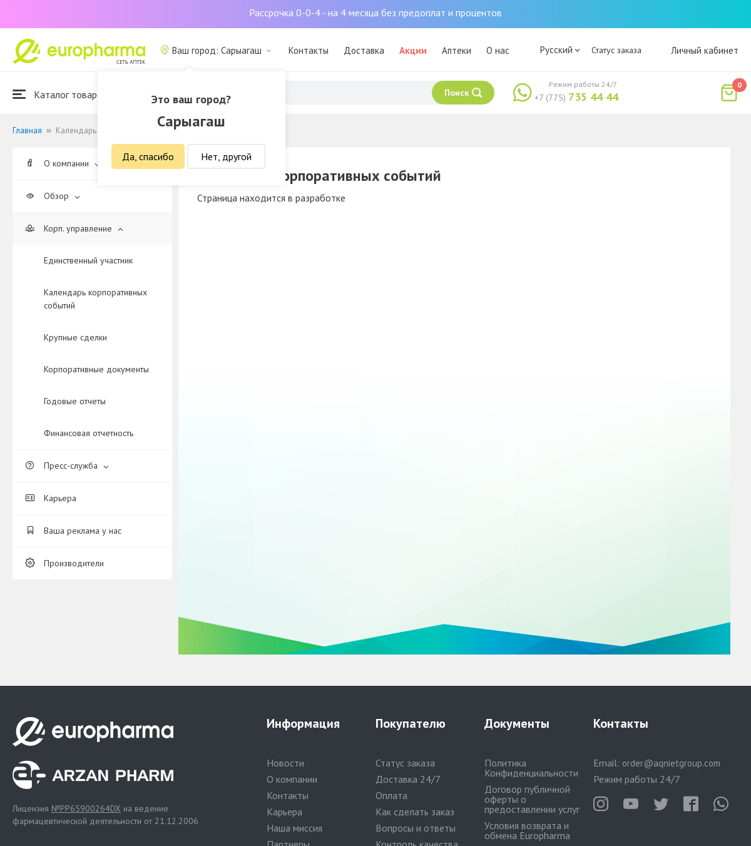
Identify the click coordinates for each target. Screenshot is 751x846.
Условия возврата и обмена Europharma (527, 830)
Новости (285, 763)
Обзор (52, 195)
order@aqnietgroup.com (671, 763)
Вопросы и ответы (416, 828)
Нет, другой (226, 156)
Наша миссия (294, 828)
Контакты (309, 50)
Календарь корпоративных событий (95, 299)
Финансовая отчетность (88, 433)
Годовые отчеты (75, 401)
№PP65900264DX (86, 808)
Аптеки (456, 50)
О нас (497, 50)
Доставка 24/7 (408, 779)
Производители (64, 563)
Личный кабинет (704, 50)
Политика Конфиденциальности (531, 768)
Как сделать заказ (415, 811)
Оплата (391, 795)
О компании (62, 163)
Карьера (50, 498)
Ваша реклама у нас (73, 530)
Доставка (364, 50)
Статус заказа (616, 50)
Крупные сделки (75, 337)
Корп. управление (74, 228)
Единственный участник (88, 260)
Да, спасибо (148, 156)
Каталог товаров (60, 94)
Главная (27, 130)
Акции (413, 50)
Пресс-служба (67, 465)
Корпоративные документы (96, 369)
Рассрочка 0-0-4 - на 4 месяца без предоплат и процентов (375, 12)
